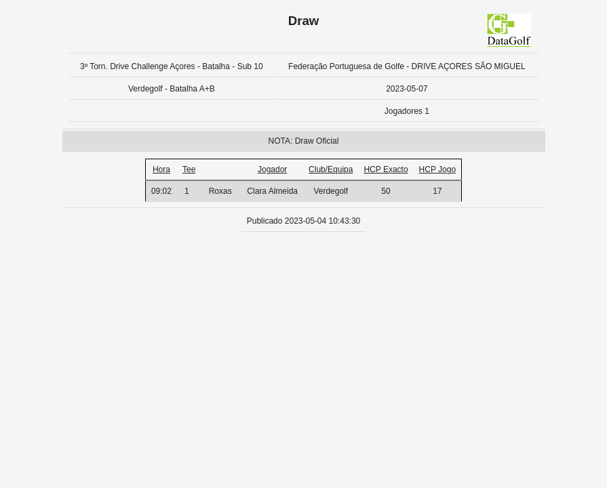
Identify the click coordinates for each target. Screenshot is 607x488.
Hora (161, 169)
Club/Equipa (331, 169)
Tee (188, 169)
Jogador (272, 169)
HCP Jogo (437, 169)
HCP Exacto (386, 169)
